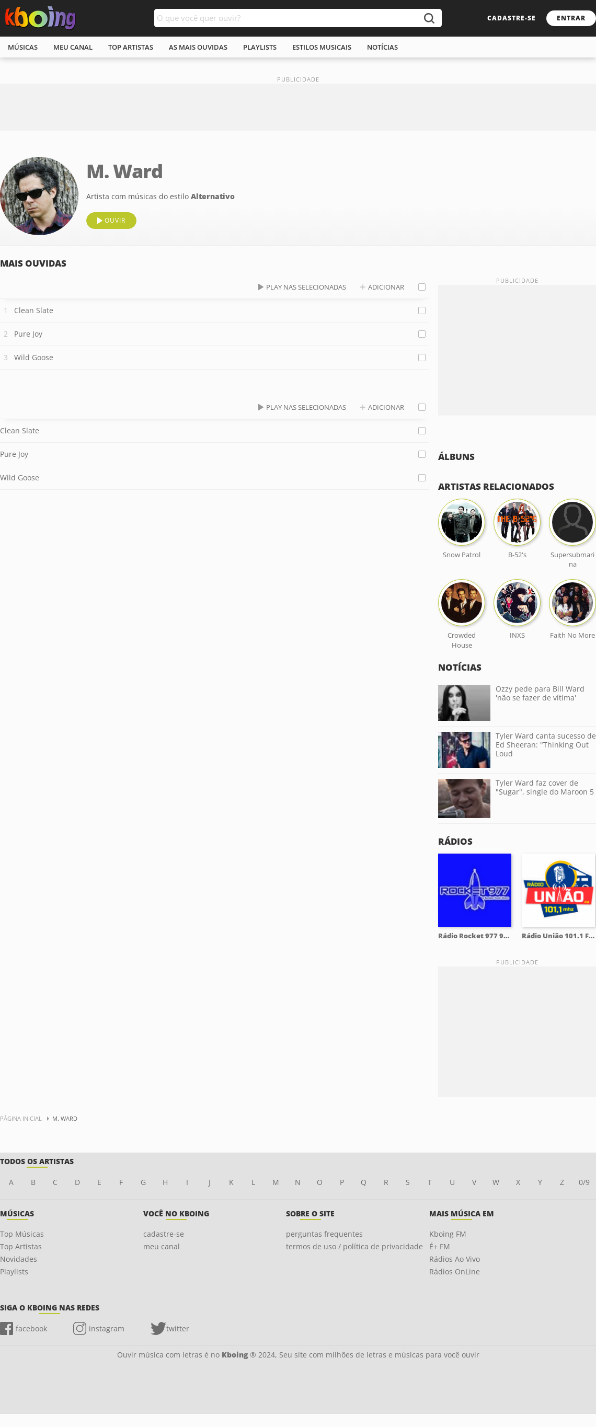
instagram (106, 1328)
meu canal (73, 47)
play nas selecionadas (306, 287)
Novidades (18, 1259)
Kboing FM (447, 1234)
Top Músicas (22, 1234)
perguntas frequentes (324, 1234)
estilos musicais (321, 47)
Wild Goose (33, 357)
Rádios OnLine (454, 1271)
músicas (23, 47)
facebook (31, 1328)
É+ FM (439, 1246)
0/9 (584, 1182)
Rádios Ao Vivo (454, 1259)
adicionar (386, 287)
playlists (260, 47)
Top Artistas (21, 1246)
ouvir (115, 220)
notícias (382, 47)
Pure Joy (28, 334)
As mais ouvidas (198, 47)
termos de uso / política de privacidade (354, 1246)
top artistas (130, 47)
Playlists (14, 1271)
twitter (177, 1328)
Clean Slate (33, 310)
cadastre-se (511, 18)
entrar (571, 18)
